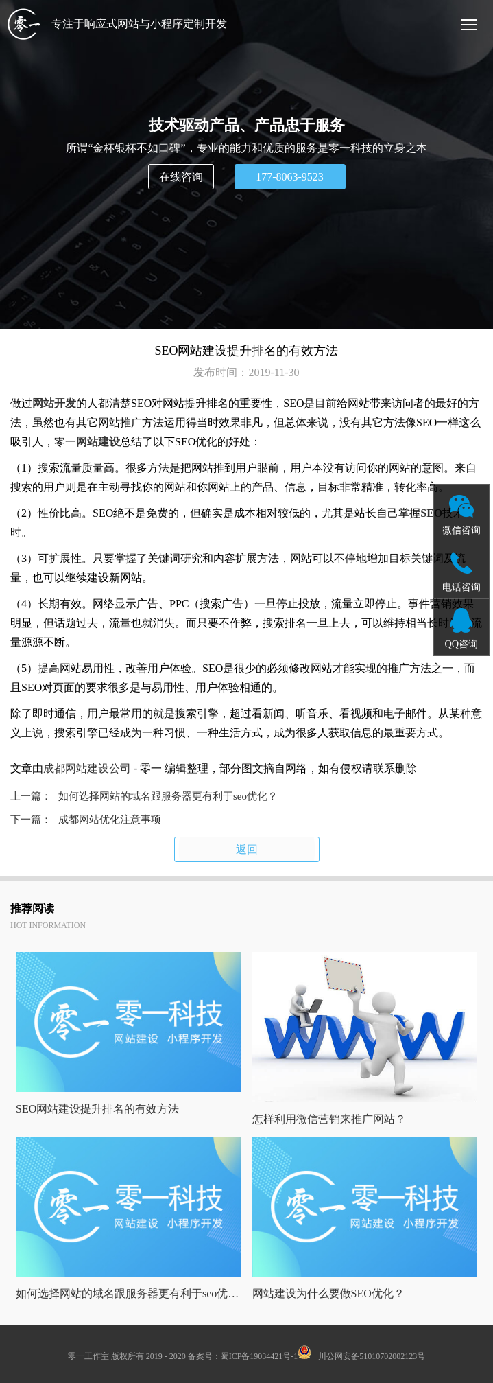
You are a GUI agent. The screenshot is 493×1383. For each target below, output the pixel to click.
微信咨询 (461, 529)
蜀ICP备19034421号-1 (259, 1356)
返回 (246, 849)
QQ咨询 (461, 643)
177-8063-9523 (290, 177)
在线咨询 (180, 176)
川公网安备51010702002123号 (361, 1356)
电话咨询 (461, 586)
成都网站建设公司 (87, 768)
